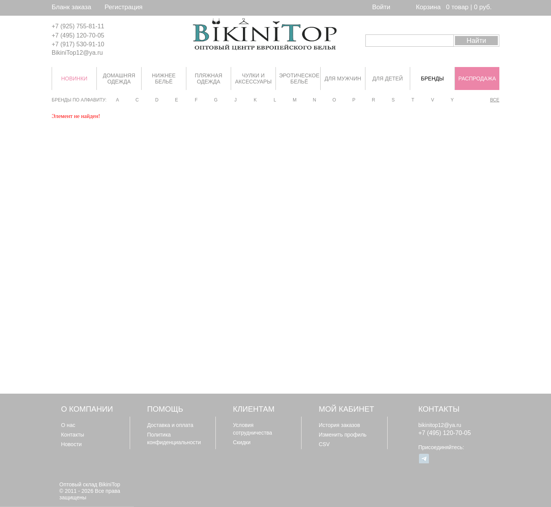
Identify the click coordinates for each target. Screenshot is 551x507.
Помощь (165, 409)
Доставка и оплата (170, 425)
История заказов (339, 425)
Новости (71, 444)
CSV (324, 444)
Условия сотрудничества (252, 429)
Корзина (428, 7)
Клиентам (254, 409)
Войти (381, 7)
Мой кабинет (346, 409)
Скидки (242, 442)
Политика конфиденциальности (174, 438)
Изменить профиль (343, 435)
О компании (87, 409)
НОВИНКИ (74, 78)
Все (494, 100)
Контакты (72, 435)
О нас (68, 425)
